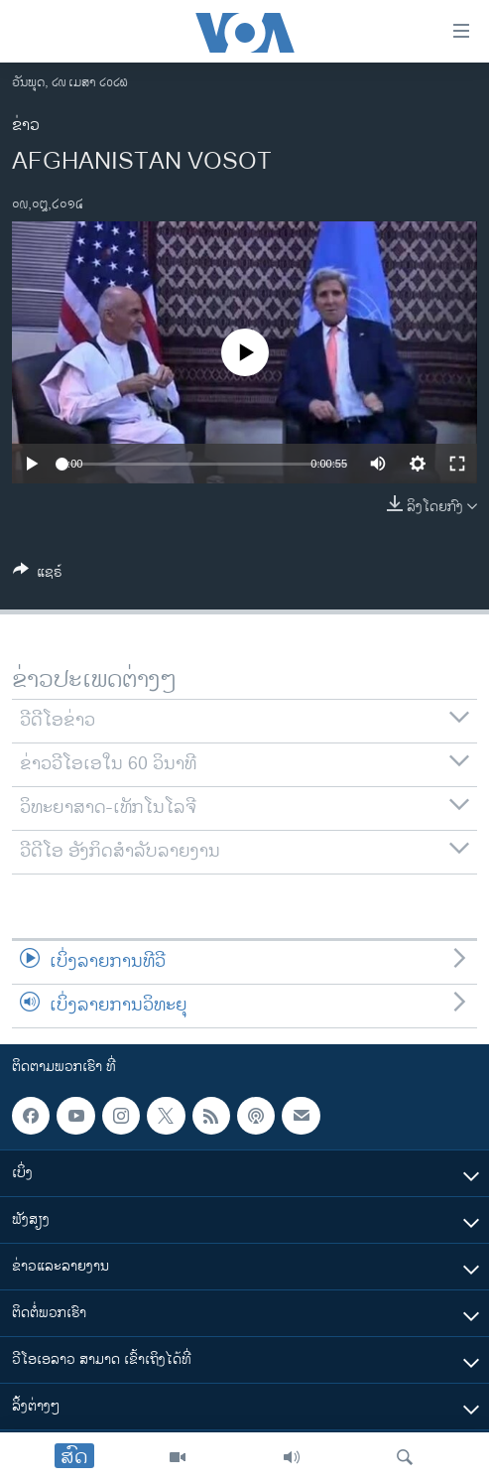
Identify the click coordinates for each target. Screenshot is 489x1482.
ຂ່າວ (26, 125)
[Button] (37, 575)
